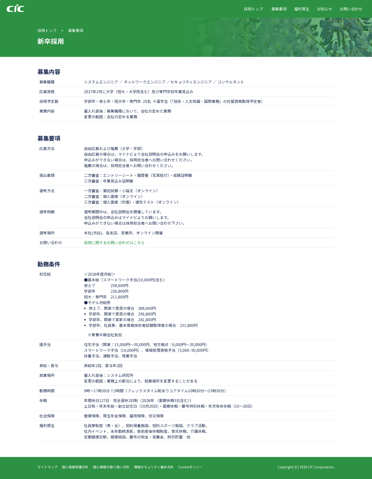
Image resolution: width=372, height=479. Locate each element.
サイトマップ (47, 467)
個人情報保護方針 (75, 467)
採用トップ (253, 9)
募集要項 (279, 9)
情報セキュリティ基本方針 (154, 467)
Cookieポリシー (190, 467)
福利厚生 (301, 9)
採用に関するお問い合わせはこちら (114, 242)
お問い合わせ (351, 9)
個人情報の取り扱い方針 (111, 467)
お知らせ (324, 9)
